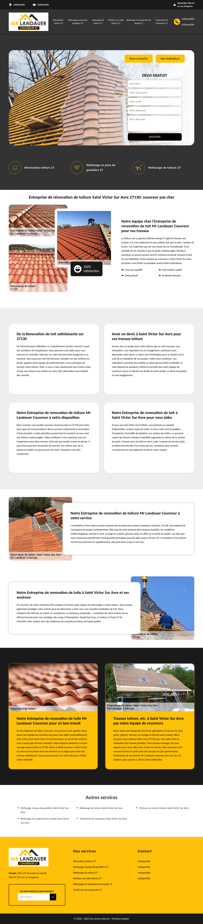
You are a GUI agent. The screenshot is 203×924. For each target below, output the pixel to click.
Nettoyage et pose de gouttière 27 (90, 866)
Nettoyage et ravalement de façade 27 (92, 884)
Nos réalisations (170, 58)
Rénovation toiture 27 (39, 167)
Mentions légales (120, 918)
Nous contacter (138, 58)
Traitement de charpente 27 (87, 889)
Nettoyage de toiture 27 (164, 167)
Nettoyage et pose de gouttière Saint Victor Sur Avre (45, 810)
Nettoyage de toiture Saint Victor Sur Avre (101, 808)
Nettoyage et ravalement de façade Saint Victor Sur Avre (45, 820)
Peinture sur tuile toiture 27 (87, 878)
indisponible (43, 4)
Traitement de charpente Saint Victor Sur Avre (103, 818)
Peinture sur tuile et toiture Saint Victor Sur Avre (164, 808)
